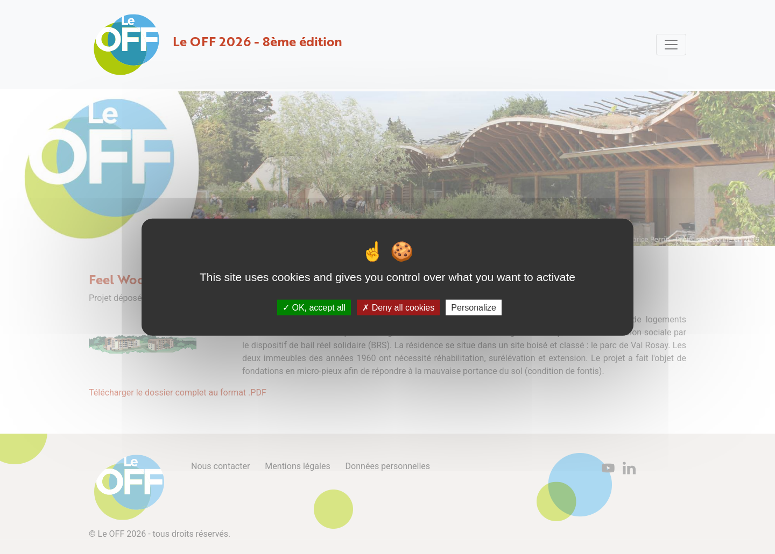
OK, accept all (314, 307)
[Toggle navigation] (671, 44)
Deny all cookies (398, 307)
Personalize (473, 307)
